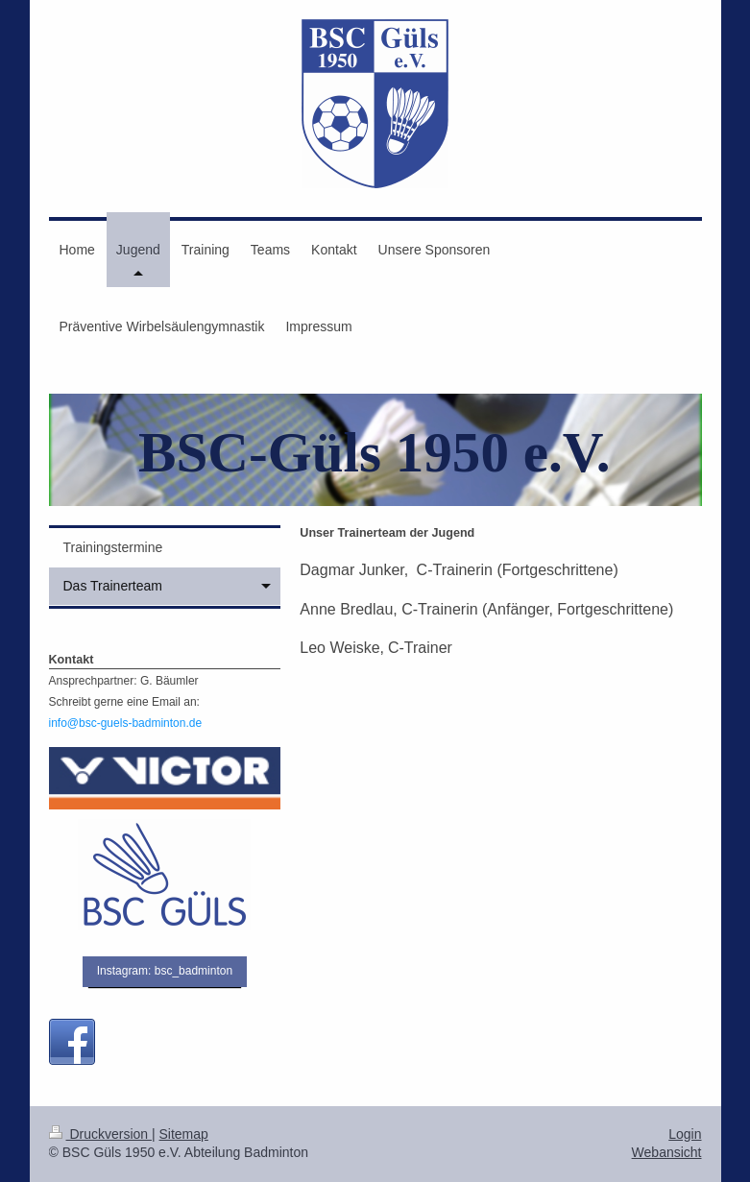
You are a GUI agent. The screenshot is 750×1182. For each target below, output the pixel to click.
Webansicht (667, 1152)
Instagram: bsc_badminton (164, 970)
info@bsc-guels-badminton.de (126, 723)
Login (684, 1134)
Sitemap (183, 1134)
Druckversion (100, 1134)
